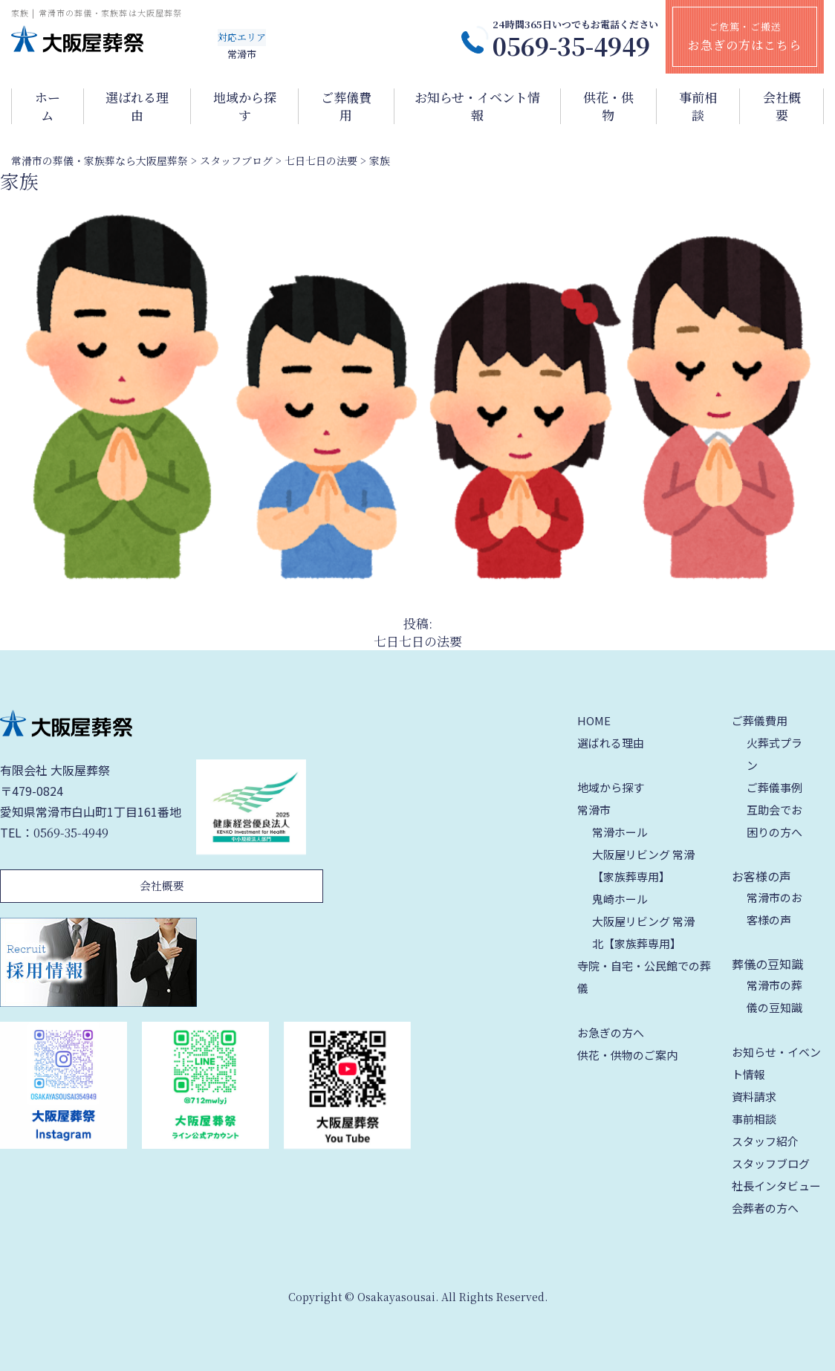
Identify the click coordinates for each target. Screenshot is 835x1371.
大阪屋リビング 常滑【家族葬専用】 (643, 865)
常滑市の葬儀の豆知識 (774, 996)
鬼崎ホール (620, 899)
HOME (594, 720)
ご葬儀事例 (774, 787)
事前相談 (698, 106)
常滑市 (594, 809)
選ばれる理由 (137, 106)
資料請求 (754, 1096)
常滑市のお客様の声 (774, 908)
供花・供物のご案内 (627, 1055)
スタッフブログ (771, 1163)
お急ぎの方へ (610, 1032)
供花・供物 (608, 106)
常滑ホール (620, 832)
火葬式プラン (774, 754)
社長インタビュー (776, 1185)
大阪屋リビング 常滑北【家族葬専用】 (643, 932)
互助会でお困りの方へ (774, 821)
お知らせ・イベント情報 (477, 106)
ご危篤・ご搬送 (745, 36)
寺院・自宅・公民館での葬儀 (644, 977)
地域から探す (244, 106)
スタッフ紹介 (765, 1141)
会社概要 (782, 106)
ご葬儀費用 (346, 106)
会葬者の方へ (765, 1208)
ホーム (47, 106)
